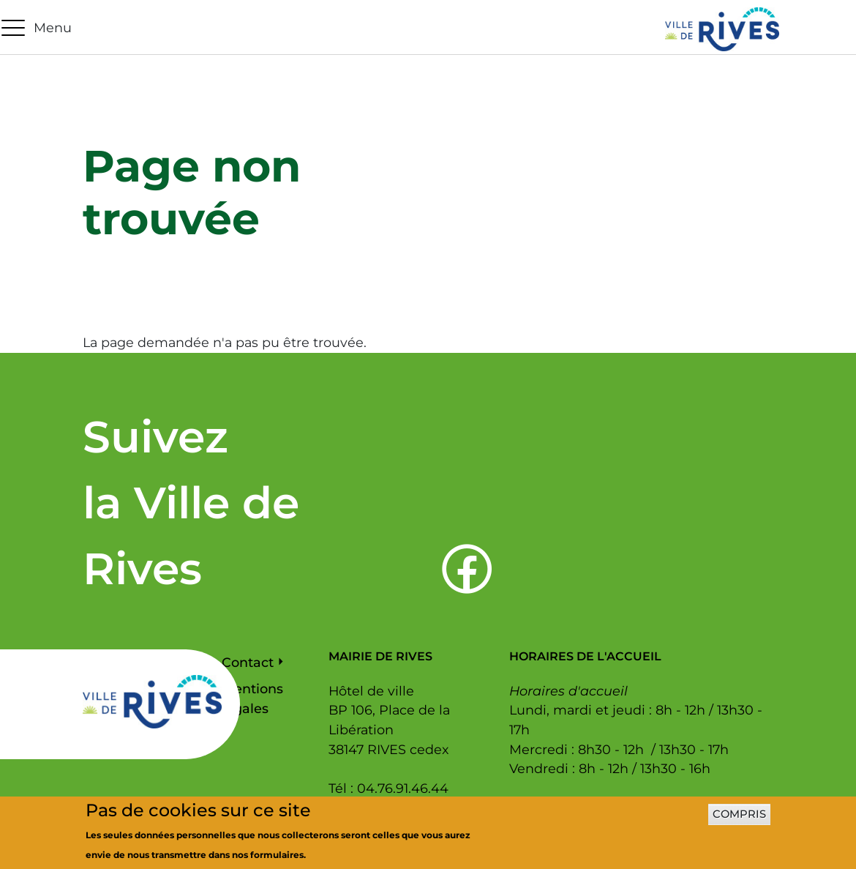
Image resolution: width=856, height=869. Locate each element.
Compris (739, 820)
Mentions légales (252, 698)
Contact (248, 662)
